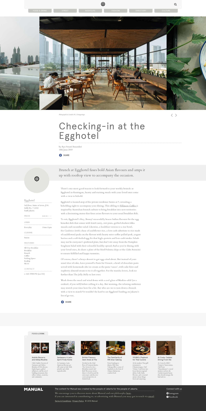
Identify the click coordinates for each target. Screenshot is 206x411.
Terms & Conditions (63, 401)
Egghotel (29, 200)
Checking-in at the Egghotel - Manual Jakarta (103, 4)
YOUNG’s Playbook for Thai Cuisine (140, 358)
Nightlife (90, 10)
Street (65, 10)
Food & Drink (40, 10)
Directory (141, 10)
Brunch (27, 253)
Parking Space (29, 258)
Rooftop (27, 261)
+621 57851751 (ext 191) (35, 274)
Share (66, 155)
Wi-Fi (26, 263)
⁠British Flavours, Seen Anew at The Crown (89, 359)
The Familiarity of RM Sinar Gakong (114, 358)
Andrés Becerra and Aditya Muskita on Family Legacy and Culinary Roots (40, 360)
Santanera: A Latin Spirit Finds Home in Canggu (64, 359)
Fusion (26, 237)
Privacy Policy (78, 401)
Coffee (26, 256)
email (151, 396)
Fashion (116, 10)
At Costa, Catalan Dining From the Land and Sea (165, 359)
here (128, 393)
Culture (166, 10)
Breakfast (27, 250)
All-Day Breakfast (31, 248)
